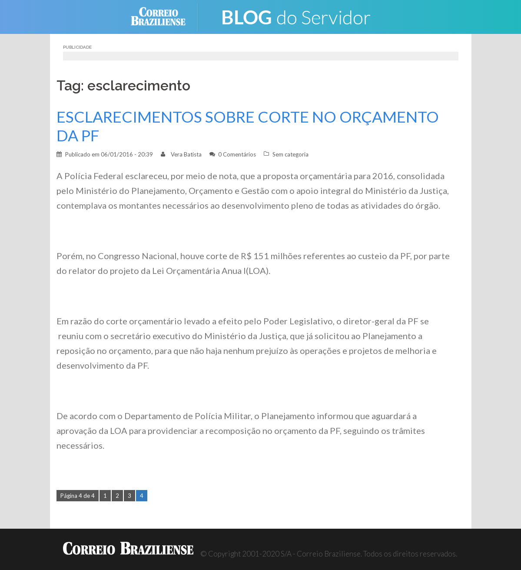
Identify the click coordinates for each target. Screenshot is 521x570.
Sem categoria (290, 154)
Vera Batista (186, 154)
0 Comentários (237, 154)
